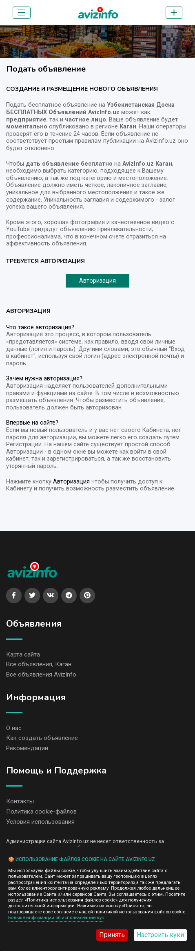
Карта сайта (23, 654)
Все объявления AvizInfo (41, 674)
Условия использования (40, 821)
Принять (112, 935)
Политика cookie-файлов (41, 811)
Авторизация (97, 280)
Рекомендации (27, 748)
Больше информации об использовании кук (56, 917)
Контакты (20, 801)
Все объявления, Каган (38, 664)
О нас (14, 728)
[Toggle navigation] (22, 13)
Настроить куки (160, 935)
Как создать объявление (42, 738)
